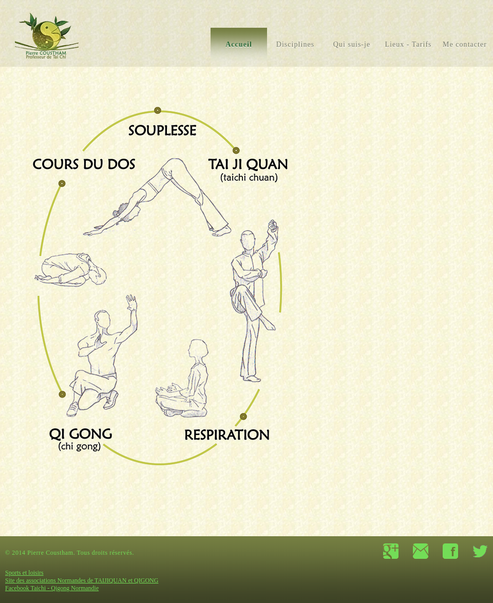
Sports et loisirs (24, 572)
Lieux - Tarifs (408, 44)
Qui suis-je (352, 44)
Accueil (238, 44)
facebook (450, 551)
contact (420, 551)
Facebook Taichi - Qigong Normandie (52, 588)
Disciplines (295, 44)
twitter (480, 551)
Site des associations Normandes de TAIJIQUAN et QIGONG (81, 580)
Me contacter (465, 44)
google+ (391, 551)
